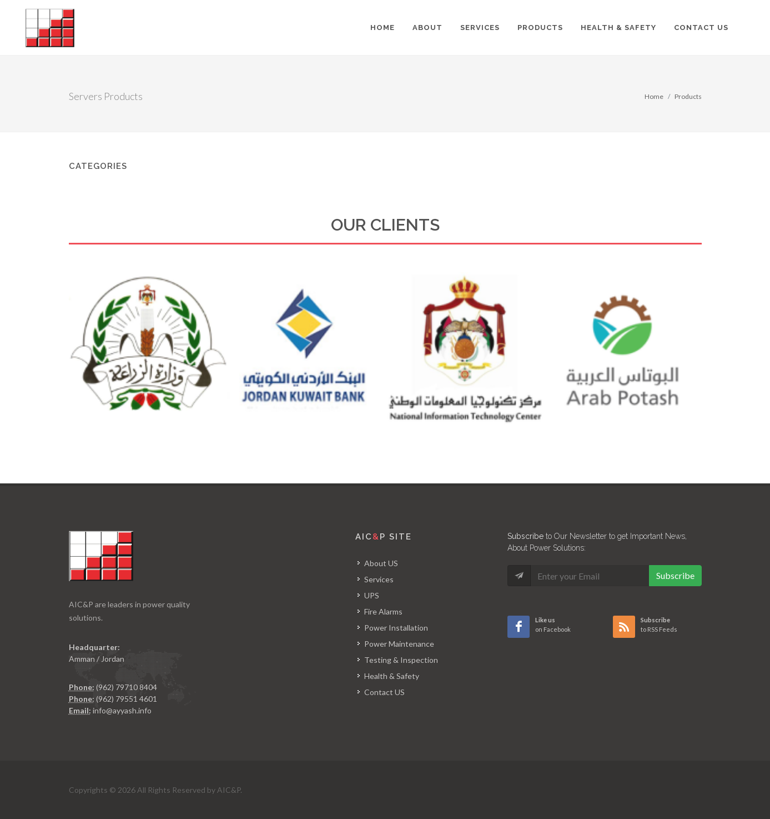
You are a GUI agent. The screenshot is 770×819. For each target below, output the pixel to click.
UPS (371, 595)
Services (379, 579)
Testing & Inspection (401, 660)
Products (688, 96)
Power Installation (396, 627)
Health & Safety (391, 676)
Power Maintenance (399, 643)
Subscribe (675, 575)
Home (654, 96)
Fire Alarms (383, 611)
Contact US (384, 692)
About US (381, 563)
